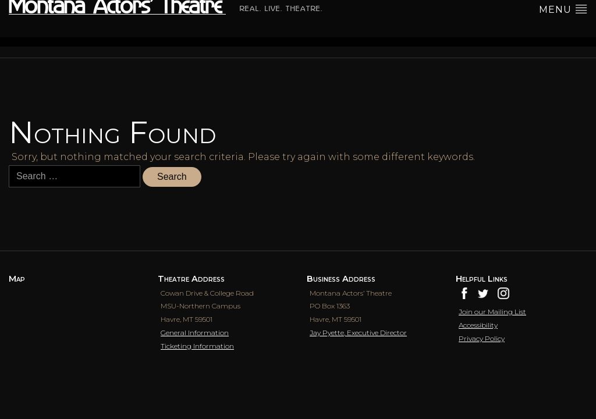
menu (563, 8)
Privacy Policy (482, 338)
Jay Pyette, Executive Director (358, 332)
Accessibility (478, 325)
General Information (195, 332)
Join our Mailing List (492, 311)
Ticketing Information (197, 346)
